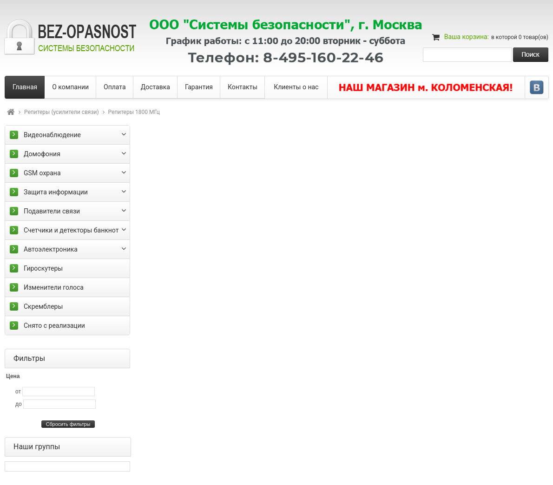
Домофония (42, 154)
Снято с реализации (54, 325)
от (18, 391)
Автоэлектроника (51, 249)
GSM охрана (42, 173)
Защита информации (56, 192)
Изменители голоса (54, 287)
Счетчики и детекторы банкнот (71, 230)
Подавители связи (52, 211)
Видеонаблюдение (52, 135)
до (18, 404)
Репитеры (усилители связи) (61, 112)
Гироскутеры (43, 268)
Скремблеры (43, 306)
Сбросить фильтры (68, 424)
